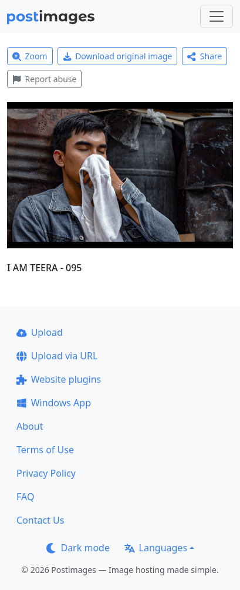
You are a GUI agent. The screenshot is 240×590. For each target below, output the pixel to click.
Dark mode (78, 547)
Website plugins (58, 379)
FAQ (25, 496)
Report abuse (44, 79)
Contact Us (40, 520)
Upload (39, 332)
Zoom (30, 56)
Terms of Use (45, 449)
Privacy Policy (46, 473)
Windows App (53, 402)
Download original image (118, 56)
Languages (155, 547)
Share (204, 56)
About (29, 426)
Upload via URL (56, 355)
